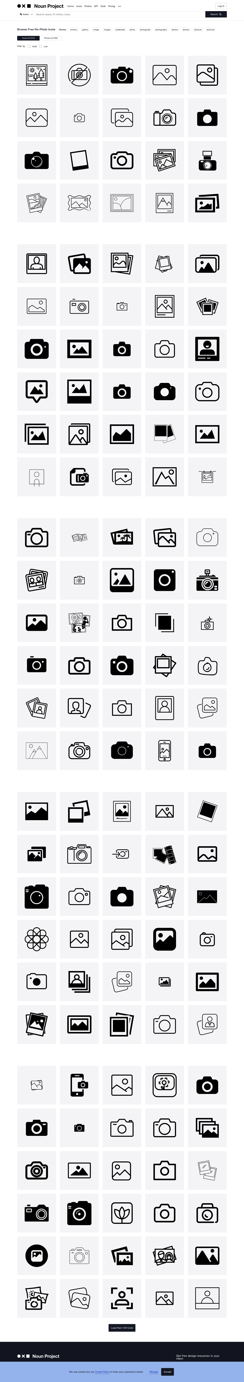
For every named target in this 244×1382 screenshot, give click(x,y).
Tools (103, 6)
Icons (79, 6)
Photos (88, 6)
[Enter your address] (193, 1363)
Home (70, 6)
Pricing (111, 6)
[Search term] (120, 14)
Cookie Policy (105, 1376)
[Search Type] (25, 14)
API (96, 6)
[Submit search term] (216, 14)
